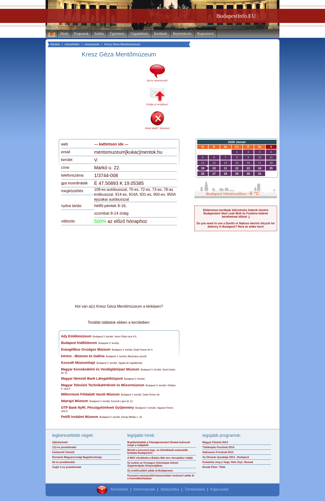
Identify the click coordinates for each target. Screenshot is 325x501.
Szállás (99, 33)
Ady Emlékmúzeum (76, 336)
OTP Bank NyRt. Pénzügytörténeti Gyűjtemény (97, 407)
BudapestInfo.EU (236, 16)
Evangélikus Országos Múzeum (86, 349)
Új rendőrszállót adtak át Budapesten (150, 470)
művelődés (72, 44)
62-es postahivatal (63, 462)
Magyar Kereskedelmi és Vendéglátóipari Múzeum (100, 369)
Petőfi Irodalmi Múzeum (79, 417)
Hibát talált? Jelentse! (157, 128)
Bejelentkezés (182, 33)
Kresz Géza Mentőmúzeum (122, 44)
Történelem (194, 489)
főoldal (55, 44)
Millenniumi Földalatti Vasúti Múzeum (90, 394)
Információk (144, 489)
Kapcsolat (219, 489)
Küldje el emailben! (157, 104)
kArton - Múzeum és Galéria (83, 356)
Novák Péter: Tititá (213, 467)
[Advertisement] (100, 100)
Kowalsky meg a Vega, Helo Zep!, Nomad (227, 462)
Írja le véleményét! (157, 80)
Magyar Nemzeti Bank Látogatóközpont (92, 378)
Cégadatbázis (139, 33)
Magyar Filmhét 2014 (215, 442)
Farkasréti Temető (63, 452)
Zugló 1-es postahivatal (66, 467)
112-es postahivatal (64, 447)
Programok (81, 33)
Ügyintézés (117, 33)
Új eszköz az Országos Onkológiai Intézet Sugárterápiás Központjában (152, 464)
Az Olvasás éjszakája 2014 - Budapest (225, 457)
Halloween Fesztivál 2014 (217, 452)
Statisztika (169, 489)
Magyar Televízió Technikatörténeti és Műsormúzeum (103, 385)
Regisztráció (205, 33)
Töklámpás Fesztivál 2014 (218, 447)
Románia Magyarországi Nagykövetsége (77, 457)
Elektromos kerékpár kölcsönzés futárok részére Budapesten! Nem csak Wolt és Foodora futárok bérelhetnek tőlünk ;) (235, 213)
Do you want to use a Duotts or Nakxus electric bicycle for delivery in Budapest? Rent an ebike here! (236, 225)
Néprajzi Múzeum (74, 401)
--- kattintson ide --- (111, 144)
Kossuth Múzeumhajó (78, 363)
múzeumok (92, 44)
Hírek (64, 33)
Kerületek (160, 33)
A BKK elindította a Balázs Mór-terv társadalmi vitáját (160, 457)
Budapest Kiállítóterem (79, 343)
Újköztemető (60, 442)
